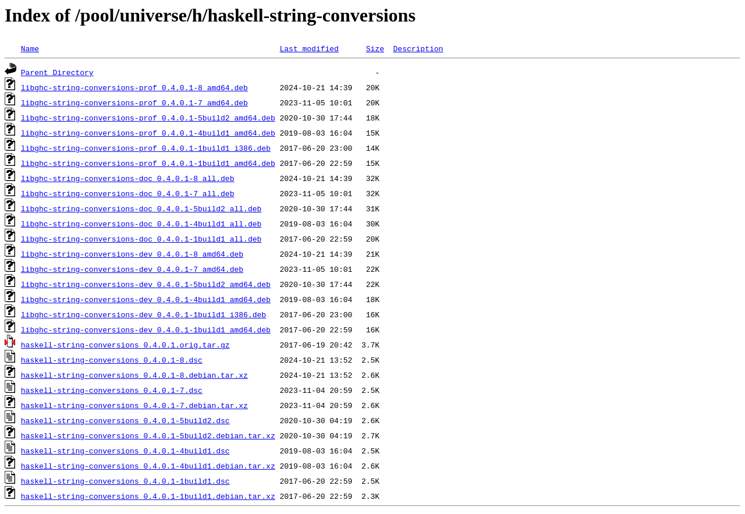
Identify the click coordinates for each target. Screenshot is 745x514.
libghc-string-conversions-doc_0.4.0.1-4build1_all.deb (141, 223)
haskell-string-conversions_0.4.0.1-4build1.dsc (125, 450)
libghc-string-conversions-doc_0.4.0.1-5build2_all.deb (141, 208)
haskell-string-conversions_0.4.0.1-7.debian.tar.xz (134, 405)
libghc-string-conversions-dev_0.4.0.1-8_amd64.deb (132, 254)
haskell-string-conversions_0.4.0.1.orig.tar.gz (125, 344)
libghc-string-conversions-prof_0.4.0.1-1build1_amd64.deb (148, 163)
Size (375, 48)
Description (418, 48)
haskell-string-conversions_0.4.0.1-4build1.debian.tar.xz (148, 465)
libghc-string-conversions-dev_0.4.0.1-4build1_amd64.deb (146, 299)
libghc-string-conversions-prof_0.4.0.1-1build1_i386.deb (146, 148)
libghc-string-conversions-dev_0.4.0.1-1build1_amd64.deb (146, 329)
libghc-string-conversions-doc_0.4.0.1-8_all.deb (128, 178)
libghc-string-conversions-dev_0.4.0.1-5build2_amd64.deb (146, 284)
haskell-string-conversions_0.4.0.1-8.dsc (112, 360)
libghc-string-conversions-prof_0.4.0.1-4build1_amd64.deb (148, 132)
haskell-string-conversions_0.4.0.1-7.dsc (112, 390)
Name (30, 48)
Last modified (308, 48)
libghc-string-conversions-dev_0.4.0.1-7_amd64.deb (132, 269)
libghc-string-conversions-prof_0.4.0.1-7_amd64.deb (134, 102)
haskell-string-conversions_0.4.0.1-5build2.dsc (125, 420)
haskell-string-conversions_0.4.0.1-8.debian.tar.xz (134, 375)
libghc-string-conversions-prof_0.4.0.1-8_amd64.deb (134, 87)
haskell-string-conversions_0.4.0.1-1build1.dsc (125, 481)
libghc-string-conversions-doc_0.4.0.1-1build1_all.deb (141, 238)
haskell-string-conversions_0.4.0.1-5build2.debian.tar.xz (148, 435)
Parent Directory (57, 72)
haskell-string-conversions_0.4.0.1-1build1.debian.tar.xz (148, 496)
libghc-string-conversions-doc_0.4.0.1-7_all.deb (128, 193)
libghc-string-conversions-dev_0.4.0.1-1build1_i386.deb (143, 314)
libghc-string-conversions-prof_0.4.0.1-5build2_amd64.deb (148, 117)
